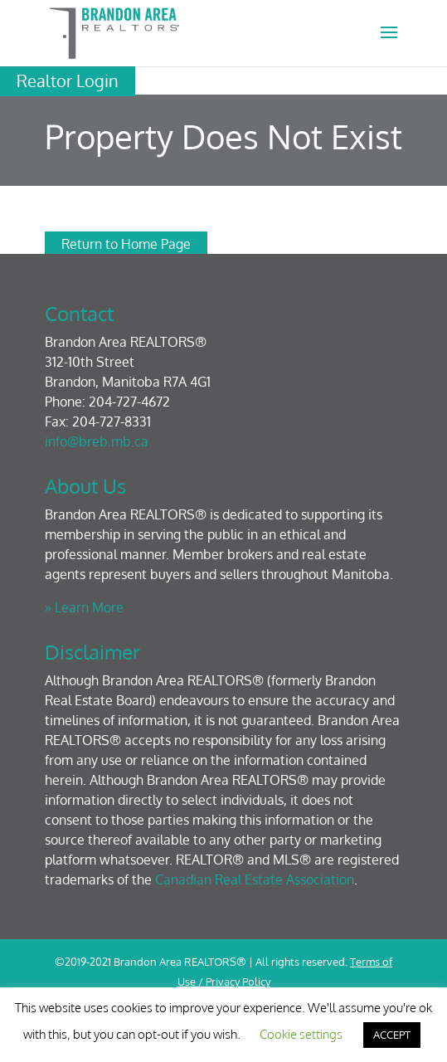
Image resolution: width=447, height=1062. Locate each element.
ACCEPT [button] (392, 1034)
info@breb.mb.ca (96, 441)
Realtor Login (68, 80)
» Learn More (84, 607)
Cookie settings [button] (301, 1034)
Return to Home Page (126, 244)
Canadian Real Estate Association (254, 879)
